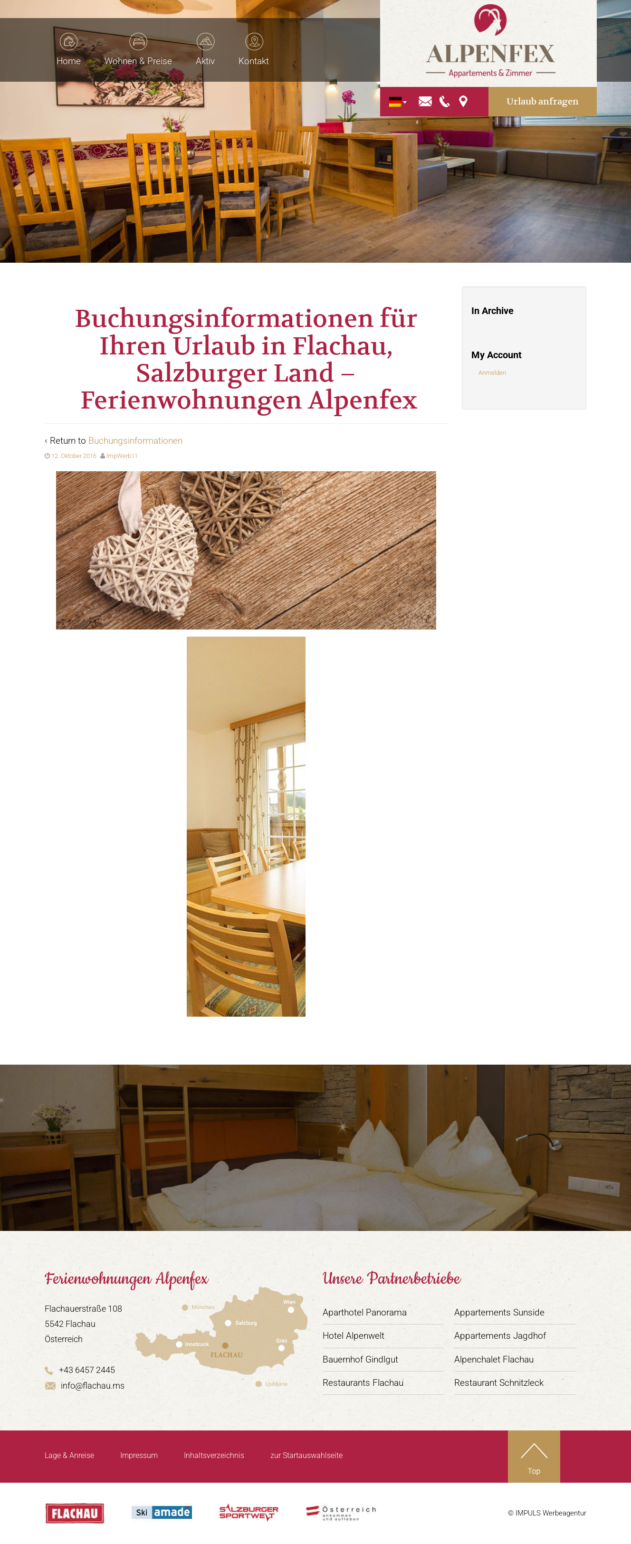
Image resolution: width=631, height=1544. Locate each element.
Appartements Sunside (499, 1312)
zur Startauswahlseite (306, 1455)
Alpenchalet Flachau (494, 1359)
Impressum (139, 1455)
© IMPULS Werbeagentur (547, 1513)
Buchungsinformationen (135, 440)
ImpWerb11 (122, 455)
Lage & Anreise (69, 1455)
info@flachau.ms (84, 1386)
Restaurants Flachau (363, 1382)
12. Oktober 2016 (73, 455)
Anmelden (492, 372)
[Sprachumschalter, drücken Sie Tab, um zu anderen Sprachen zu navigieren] (416, 93)
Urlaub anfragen (547, 92)
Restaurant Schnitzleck (499, 1382)
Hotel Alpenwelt (353, 1335)
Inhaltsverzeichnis (214, 1455)
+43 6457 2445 (80, 1370)
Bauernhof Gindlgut (360, 1359)
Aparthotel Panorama (365, 1312)
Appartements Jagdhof (500, 1335)
